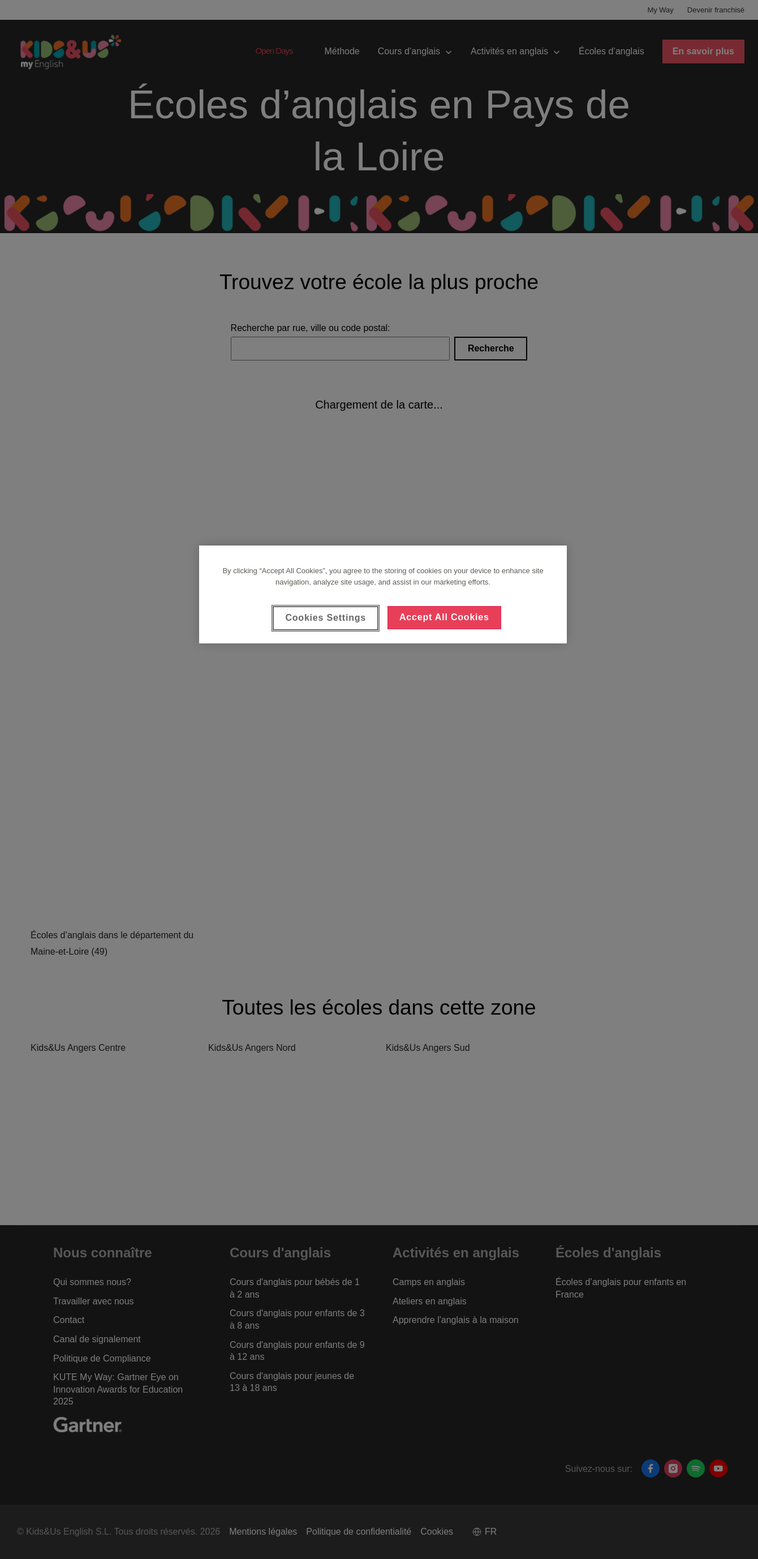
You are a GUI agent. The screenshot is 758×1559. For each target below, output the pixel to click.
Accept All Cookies (444, 617)
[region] (383, 594)
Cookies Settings (325, 617)
